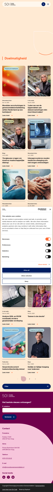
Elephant (27, 489)
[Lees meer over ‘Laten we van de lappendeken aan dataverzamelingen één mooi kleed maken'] (33, 115)
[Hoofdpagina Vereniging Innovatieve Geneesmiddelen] (10, 4)
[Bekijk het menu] (48, 4)
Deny (26, 281)
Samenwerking (40, 486)
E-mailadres (6, 406)
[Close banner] (50, 209)
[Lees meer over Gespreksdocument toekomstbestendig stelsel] (7, 372)
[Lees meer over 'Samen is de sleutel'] (33, 324)
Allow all (26, 270)
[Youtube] (13, 477)
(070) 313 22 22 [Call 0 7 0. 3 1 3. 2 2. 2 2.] (7, 458)
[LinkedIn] (3, 477)
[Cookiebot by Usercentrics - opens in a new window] (38, 209)
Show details (42, 264)
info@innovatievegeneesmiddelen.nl (13, 467)
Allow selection (26, 276)
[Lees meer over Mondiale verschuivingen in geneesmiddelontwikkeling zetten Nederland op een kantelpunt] (7, 115)
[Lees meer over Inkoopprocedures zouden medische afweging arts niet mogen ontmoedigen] (33, 166)
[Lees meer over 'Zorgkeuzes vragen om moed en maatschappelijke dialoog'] (7, 166)
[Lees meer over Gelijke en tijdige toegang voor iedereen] (33, 372)
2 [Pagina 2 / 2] (29, 379)
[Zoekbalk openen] (43, 4)
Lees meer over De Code (9, 489)
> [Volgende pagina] (35, 379)
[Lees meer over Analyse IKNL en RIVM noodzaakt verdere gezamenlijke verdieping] (7, 324)
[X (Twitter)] (8, 477)
